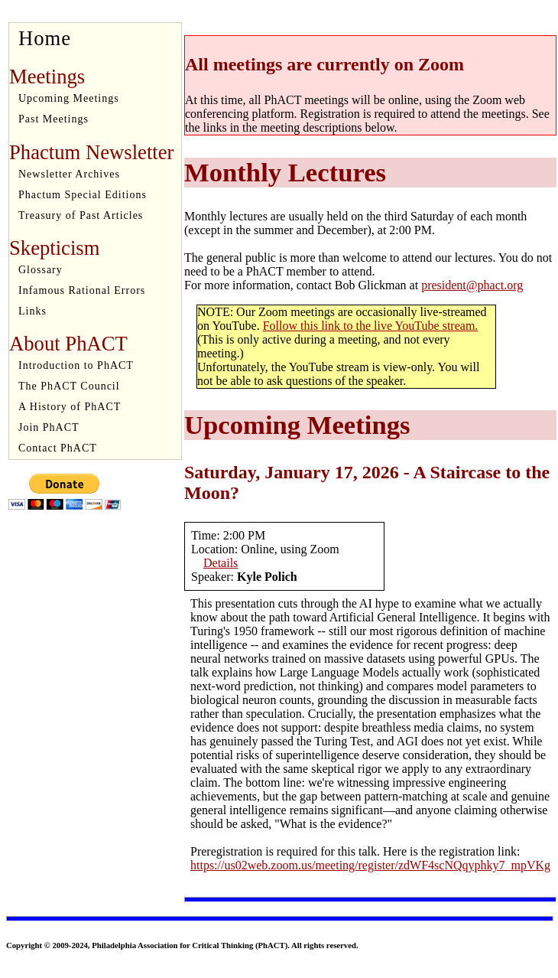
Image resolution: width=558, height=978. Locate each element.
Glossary (40, 269)
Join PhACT (48, 427)
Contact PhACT (57, 448)
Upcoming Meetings (68, 98)
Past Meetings (53, 119)
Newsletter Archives (69, 174)
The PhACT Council (69, 386)
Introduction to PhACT (76, 365)
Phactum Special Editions (82, 194)
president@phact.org (472, 285)
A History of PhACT (69, 406)
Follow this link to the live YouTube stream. (371, 325)
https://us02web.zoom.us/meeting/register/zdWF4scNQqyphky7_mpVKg (370, 865)
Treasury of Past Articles (80, 215)
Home (44, 38)
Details (220, 562)
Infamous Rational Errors (81, 290)
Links (32, 311)
